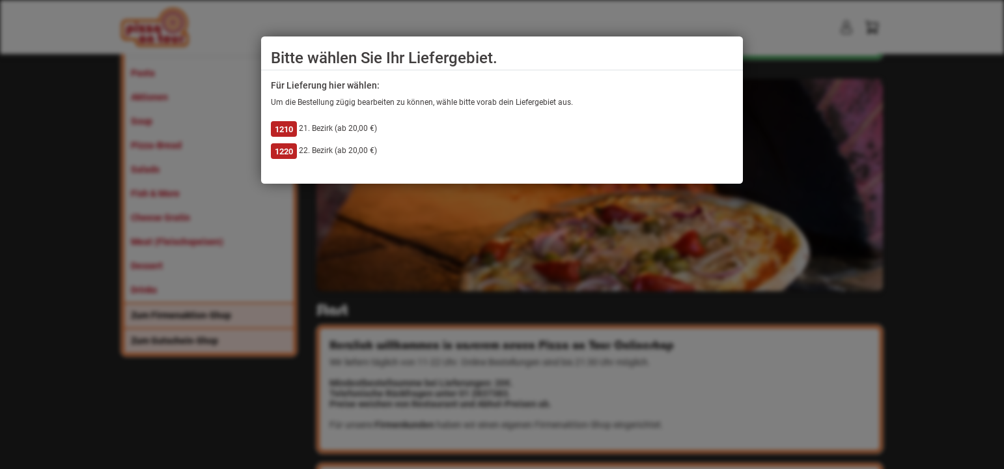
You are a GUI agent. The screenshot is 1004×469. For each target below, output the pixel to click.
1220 (284, 151)
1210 (284, 129)
